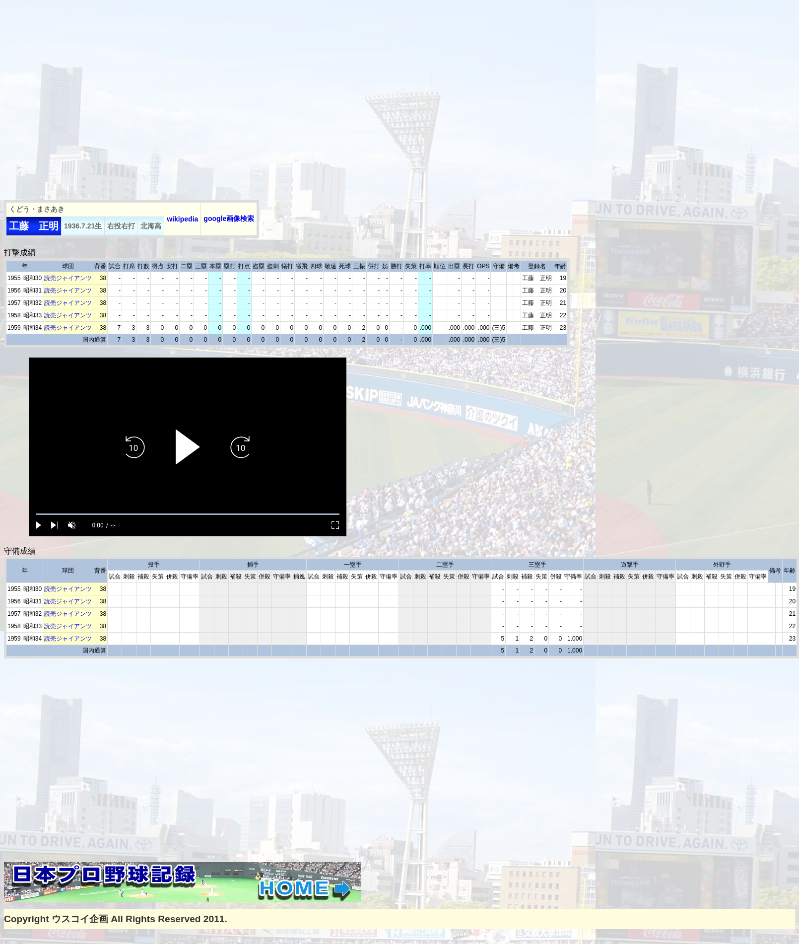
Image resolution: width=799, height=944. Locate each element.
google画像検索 (228, 218)
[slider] (187, 514)
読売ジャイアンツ (68, 278)
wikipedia (182, 219)
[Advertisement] (93, 97)
